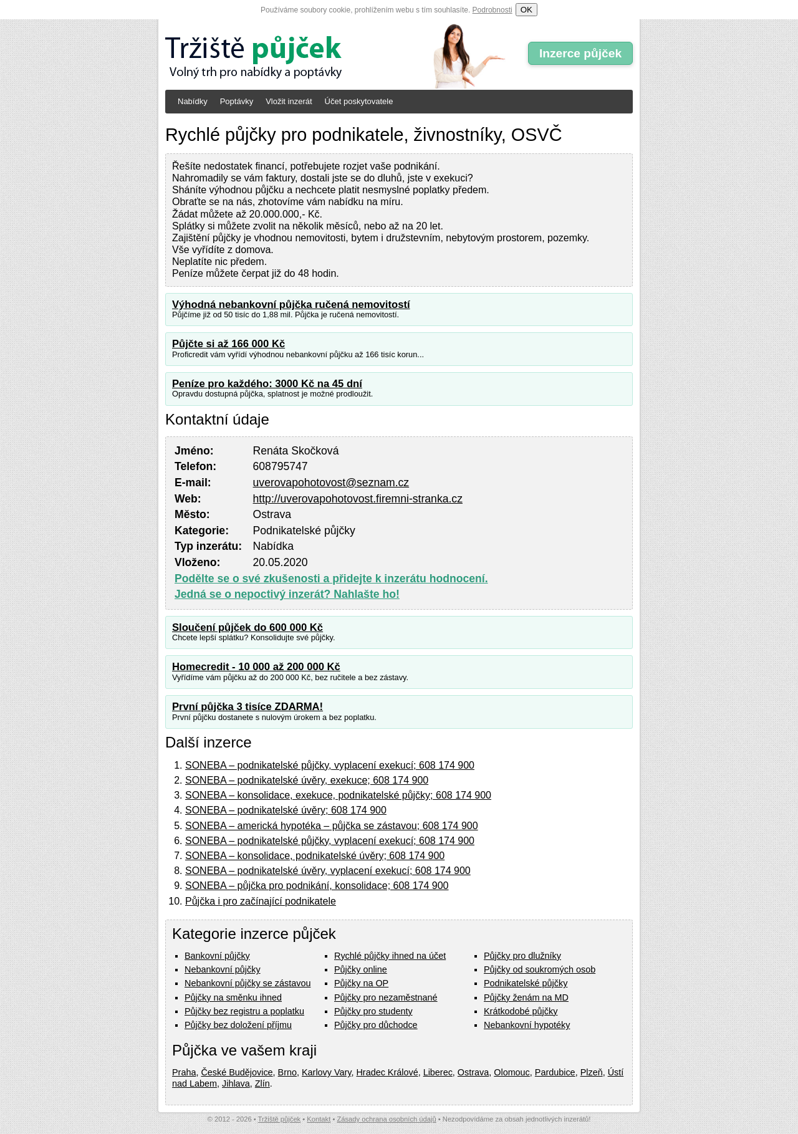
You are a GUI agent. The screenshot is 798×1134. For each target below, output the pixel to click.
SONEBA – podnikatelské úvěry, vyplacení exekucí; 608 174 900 (328, 870)
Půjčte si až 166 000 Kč (228, 344)
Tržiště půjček (279, 1119)
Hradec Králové (387, 1072)
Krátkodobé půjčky (520, 1011)
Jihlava (236, 1083)
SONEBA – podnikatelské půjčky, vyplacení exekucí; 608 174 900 (329, 765)
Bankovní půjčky (217, 956)
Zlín (262, 1083)
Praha (184, 1072)
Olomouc (512, 1072)
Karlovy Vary (326, 1072)
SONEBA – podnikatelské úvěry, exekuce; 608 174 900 (306, 780)
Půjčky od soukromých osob (539, 969)
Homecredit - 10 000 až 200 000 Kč (256, 667)
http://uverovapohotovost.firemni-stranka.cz (358, 499)
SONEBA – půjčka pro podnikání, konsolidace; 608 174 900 (317, 885)
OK (526, 9)
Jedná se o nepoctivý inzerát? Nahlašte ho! (287, 594)
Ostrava (473, 1072)
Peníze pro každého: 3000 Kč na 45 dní (267, 384)
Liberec (438, 1072)
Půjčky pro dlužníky (522, 956)
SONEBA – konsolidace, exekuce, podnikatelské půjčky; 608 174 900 (338, 795)
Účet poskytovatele (359, 101)
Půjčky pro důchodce (376, 1025)
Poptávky (236, 101)
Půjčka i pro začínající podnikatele (260, 901)
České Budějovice (236, 1072)
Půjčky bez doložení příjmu (238, 1025)
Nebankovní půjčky (223, 969)
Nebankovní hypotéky (527, 1025)
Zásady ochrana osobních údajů (386, 1119)
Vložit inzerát (289, 101)
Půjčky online (360, 969)
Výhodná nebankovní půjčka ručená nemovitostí (291, 304)
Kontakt (318, 1119)
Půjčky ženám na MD (526, 997)
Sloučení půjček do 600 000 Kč (247, 627)
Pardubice (555, 1072)
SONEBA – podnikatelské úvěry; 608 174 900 (286, 810)
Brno (287, 1072)
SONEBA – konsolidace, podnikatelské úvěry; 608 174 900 (315, 855)
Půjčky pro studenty (373, 1011)
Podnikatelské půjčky (525, 983)
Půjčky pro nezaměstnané (386, 997)
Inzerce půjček (580, 53)
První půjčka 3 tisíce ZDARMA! (247, 707)
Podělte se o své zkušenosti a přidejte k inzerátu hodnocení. (331, 578)
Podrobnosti (492, 10)
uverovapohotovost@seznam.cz (331, 482)
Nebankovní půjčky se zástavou (247, 983)
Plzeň (591, 1072)
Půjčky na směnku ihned (233, 997)
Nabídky (193, 101)
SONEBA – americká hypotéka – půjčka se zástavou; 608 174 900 (331, 825)
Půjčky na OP (361, 983)
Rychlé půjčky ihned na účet (390, 956)
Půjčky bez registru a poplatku (244, 1011)
